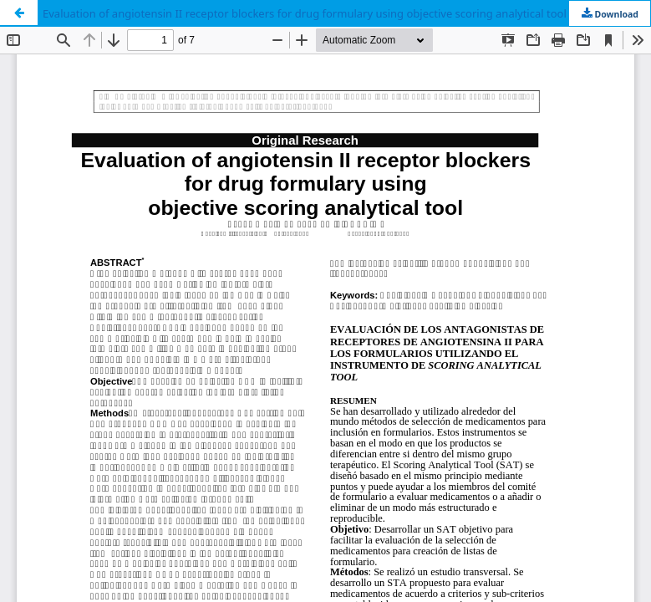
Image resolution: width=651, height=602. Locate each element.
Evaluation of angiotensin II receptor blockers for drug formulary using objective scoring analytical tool (305, 13)
